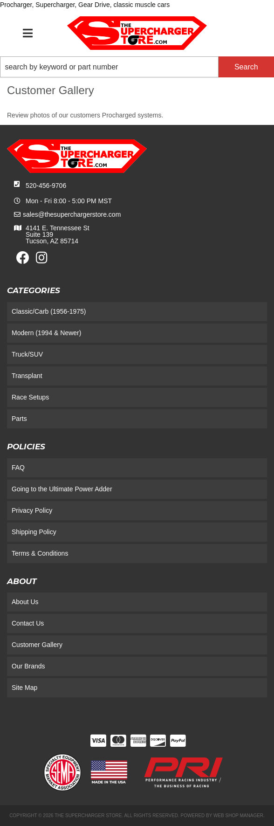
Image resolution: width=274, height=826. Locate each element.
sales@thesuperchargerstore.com (72, 214)
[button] (137, 66)
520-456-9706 (46, 185)
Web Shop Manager (238, 815)
